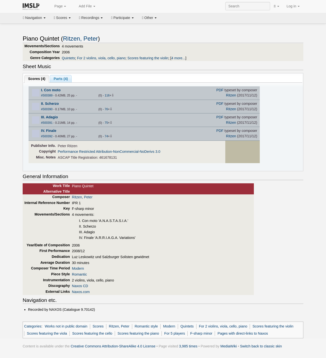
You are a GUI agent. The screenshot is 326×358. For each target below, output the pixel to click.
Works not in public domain (66, 326)
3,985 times (188, 346)
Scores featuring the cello (92, 333)
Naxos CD (80, 286)
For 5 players (174, 333)
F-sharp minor (201, 333)
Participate (122, 18)
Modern (78, 268)
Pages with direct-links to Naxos (243, 333)
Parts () (61, 79)
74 (106, 136)
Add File (84, 6)
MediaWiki (228, 346)
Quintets (68, 58)
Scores (62, 18)
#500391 (47, 123)
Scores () (36, 79)
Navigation (34, 18)
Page (57, 6)
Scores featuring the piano (138, 333)
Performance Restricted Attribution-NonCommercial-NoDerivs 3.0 (109, 152)
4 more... (178, 58)
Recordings (91, 18)
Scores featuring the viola (47, 333)
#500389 (47, 95)
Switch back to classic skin (261, 346)
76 (106, 109)
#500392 (47, 136)
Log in (293, 6)
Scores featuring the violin (148, 58)
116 (107, 95)
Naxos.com (81, 292)
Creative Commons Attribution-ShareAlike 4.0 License (113, 346)
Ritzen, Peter (80, 38)
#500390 (47, 109)
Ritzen (231, 95)
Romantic (79, 274)
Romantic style (146, 326)
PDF (220, 90)
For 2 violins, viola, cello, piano (101, 58)
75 (106, 123)
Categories (32, 326)
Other (149, 18)
